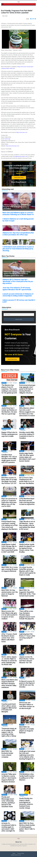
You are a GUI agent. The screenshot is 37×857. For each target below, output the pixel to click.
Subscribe (19, 319)
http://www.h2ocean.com (12, 146)
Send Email (7, 139)
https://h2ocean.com (21, 132)
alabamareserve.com (16, 855)
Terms (13, 853)
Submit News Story (18, 177)
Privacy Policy (20, 853)
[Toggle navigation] (2, 4)
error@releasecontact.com (20, 156)
